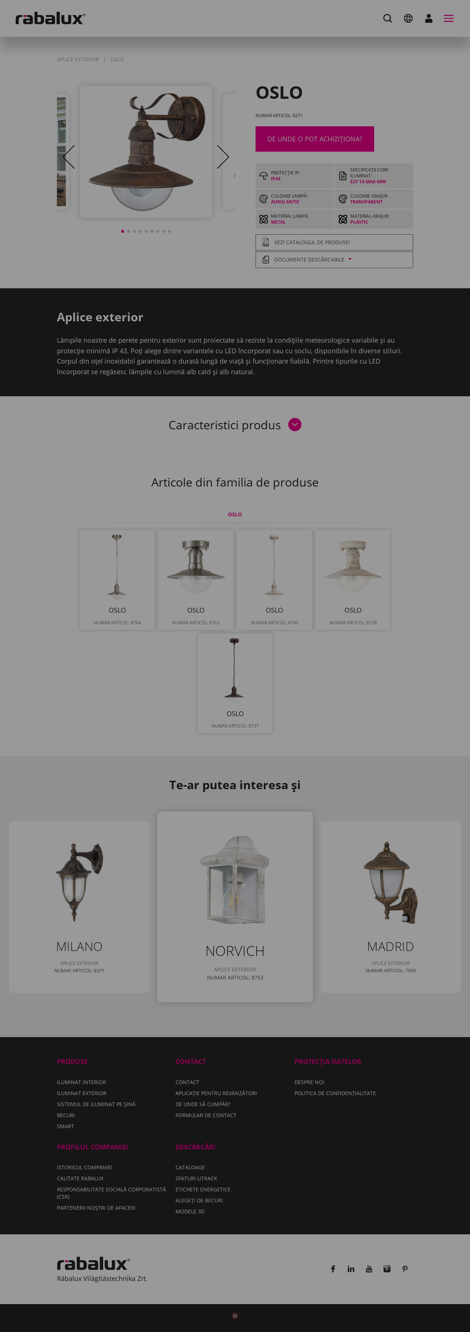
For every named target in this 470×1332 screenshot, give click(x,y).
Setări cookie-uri (179, 697)
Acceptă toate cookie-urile (235, 716)
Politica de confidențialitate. (186, 675)
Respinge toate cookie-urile (273, 697)
